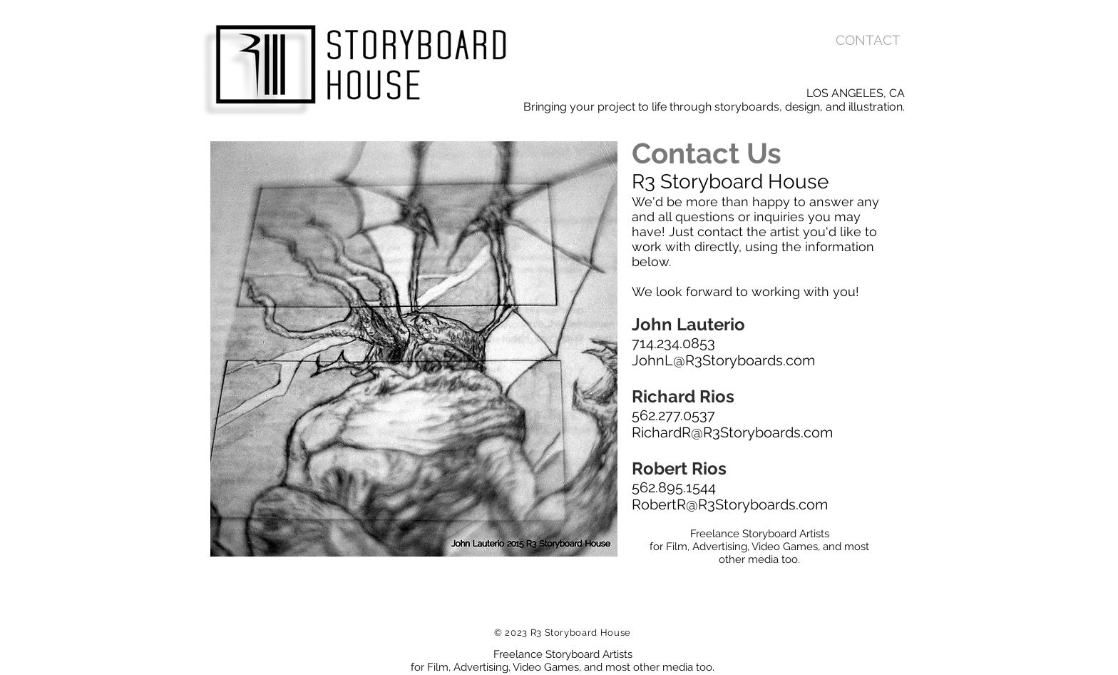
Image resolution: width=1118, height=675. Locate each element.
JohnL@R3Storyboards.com (723, 360)
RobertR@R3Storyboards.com (730, 504)
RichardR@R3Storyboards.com (732, 432)
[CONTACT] (867, 40)
